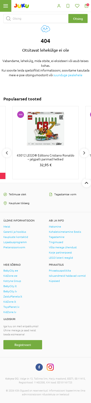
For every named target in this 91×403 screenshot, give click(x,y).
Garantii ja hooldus (14, 231)
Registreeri (22, 345)
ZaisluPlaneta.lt (12, 296)
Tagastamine (57, 237)
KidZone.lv (9, 312)
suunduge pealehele (67, 75)
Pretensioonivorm (14, 247)
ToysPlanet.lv (11, 307)
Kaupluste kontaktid (15, 237)
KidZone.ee (10, 275)
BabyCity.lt (10, 286)
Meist (6, 226)
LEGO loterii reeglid (61, 257)
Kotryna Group (12, 281)
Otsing (78, 19)
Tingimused (56, 242)
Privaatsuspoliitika (60, 270)
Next (84, 152)
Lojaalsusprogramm (15, 242)
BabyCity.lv (10, 291)
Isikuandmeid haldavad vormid (67, 275)
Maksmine (55, 226)
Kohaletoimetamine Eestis (65, 231)
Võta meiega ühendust (63, 247)
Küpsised (54, 281)
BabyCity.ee (10, 270)
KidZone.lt (9, 301)
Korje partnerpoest (60, 252)
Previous (6, 152)
